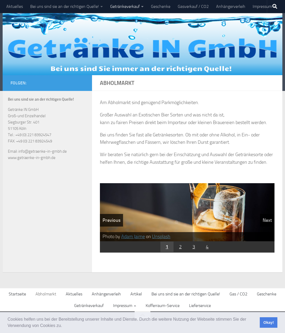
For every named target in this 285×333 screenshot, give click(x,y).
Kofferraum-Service (163, 305)
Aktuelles (14, 6)
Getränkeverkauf (125, 6)
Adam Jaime (133, 236)
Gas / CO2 (238, 293)
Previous (111, 220)
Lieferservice (200, 305)
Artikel (136, 293)
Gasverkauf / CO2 (193, 6)
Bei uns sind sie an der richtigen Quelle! (64, 6)
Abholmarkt (45, 293)
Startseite (17, 293)
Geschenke (160, 6)
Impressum (262, 6)
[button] (64, 326)
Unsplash (161, 236)
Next (267, 220)
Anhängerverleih (230, 6)
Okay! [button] (268, 322)
